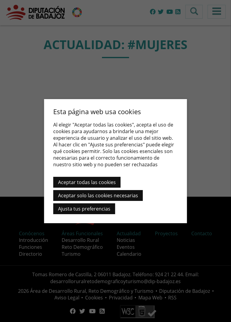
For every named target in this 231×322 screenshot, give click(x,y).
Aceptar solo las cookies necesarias (98, 195)
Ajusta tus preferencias (84, 208)
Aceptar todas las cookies (87, 182)
